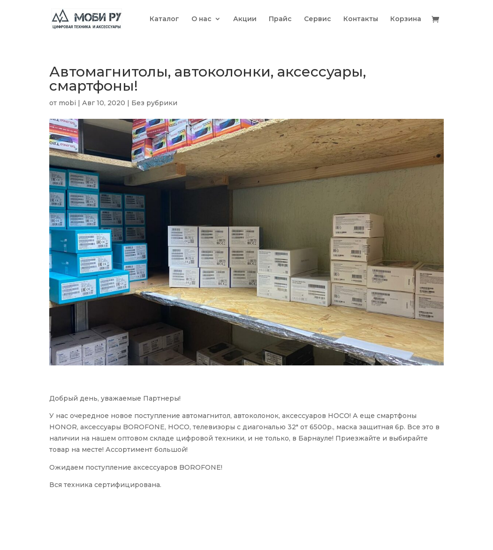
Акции (245, 19)
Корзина (405, 19)
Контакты (360, 19)
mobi (67, 103)
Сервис (317, 19)
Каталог (164, 19)
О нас (201, 19)
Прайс (280, 19)
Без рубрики (154, 103)
